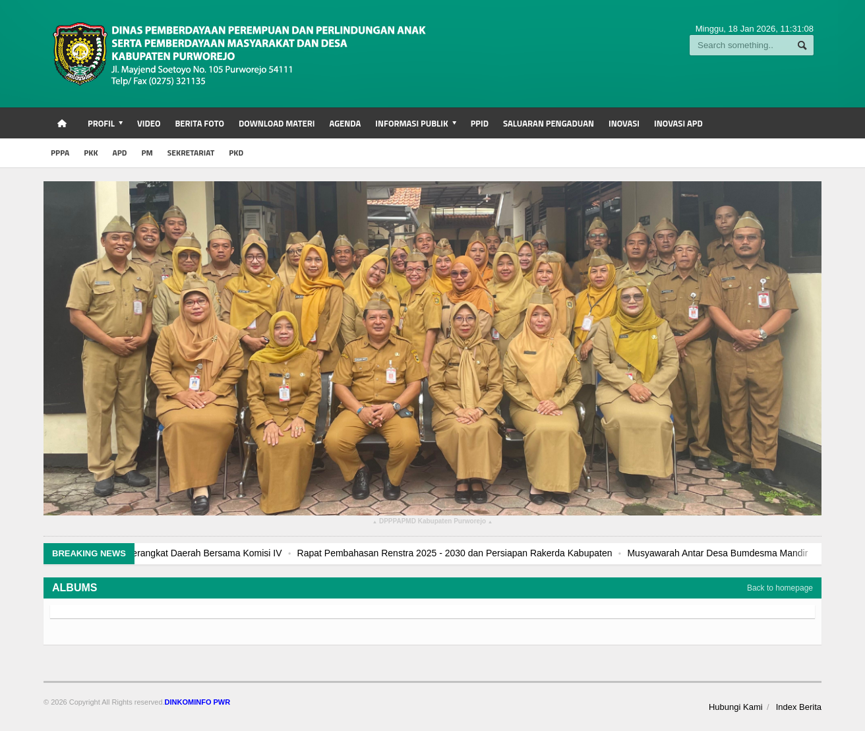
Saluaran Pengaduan (548, 123)
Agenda (345, 123)
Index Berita (798, 707)
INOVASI (624, 123)
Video (148, 123)
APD (120, 152)
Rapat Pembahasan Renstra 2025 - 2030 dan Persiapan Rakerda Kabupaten (493, 553)
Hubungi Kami (736, 707)
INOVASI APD (678, 123)
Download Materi (277, 123)
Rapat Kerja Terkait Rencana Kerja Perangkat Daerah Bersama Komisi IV (170, 553)
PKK (91, 152)
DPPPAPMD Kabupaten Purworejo (432, 523)
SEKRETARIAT (190, 152)
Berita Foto (199, 123)
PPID (480, 123)
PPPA (60, 152)
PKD (236, 152)
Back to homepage (780, 588)
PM (146, 152)
